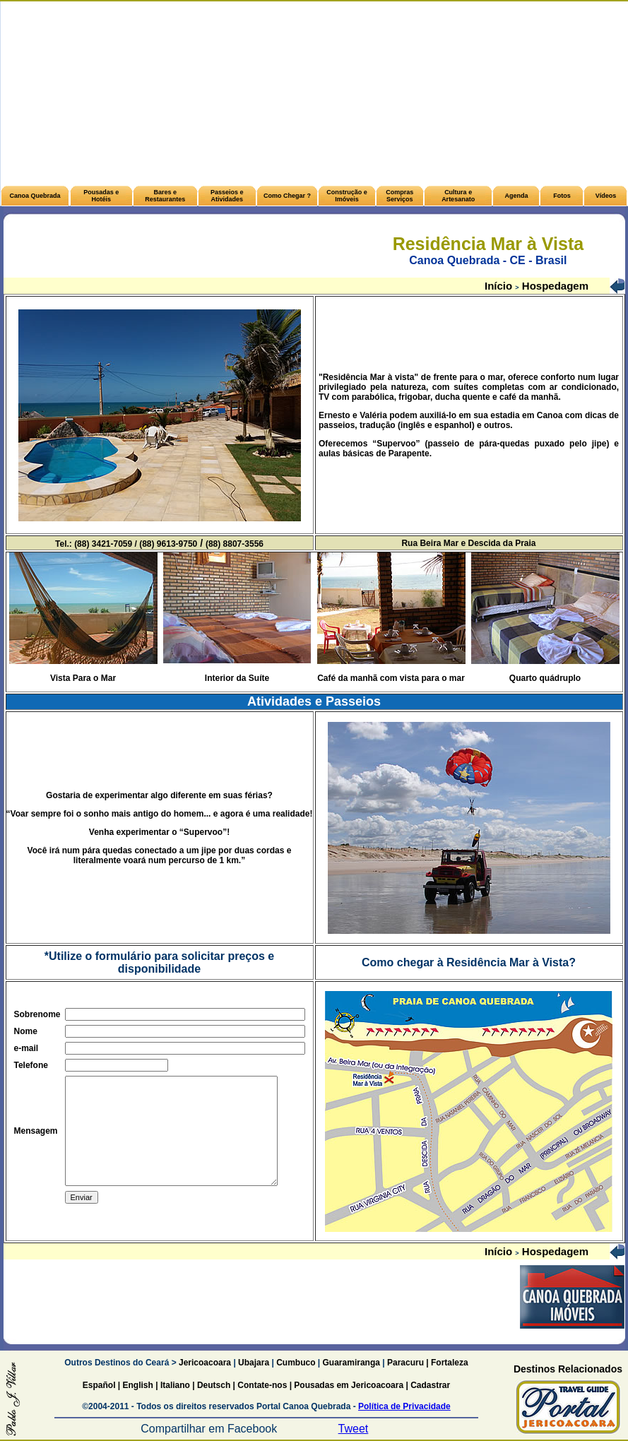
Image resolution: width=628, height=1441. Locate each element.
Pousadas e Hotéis (101, 196)
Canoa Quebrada (34, 195)
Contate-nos (263, 1385)
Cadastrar (429, 1385)
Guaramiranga (351, 1363)
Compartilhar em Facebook (209, 1429)
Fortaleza (449, 1363)
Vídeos (606, 195)
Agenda (516, 195)
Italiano (175, 1385)
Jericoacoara (204, 1363)
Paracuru (405, 1363)
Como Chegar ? (287, 195)
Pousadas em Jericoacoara (348, 1385)
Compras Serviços (399, 196)
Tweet (353, 1429)
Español (99, 1385)
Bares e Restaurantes (165, 196)
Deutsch (213, 1385)
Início (500, 286)
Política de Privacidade (404, 1406)
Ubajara (253, 1363)
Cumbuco (295, 1363)
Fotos (562, 195)
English (138, 1385)
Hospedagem (553, 286)
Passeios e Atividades (227, 196)
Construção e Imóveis (346, 196)
